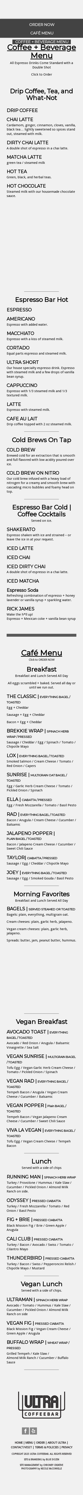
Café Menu (41, 653)
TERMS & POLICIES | (48, 1447)
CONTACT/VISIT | (23, 1447)
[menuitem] (41, 23)
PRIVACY (67, 1447)
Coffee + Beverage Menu (41, 51)
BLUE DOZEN (52, 1459)
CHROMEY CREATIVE (53, 1465)
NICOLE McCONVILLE (51, 1468)
